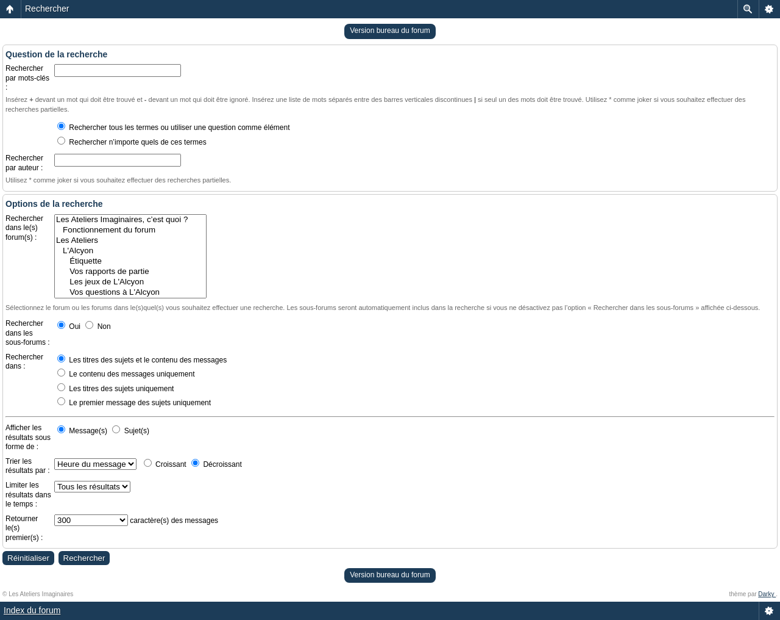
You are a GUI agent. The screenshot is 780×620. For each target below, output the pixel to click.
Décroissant (216, 464)
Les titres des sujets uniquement (115, 388)
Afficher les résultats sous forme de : (28, 437)
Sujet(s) (130, 431)
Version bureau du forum (390, 30)
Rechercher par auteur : (24, 163)
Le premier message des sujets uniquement (134, 402)
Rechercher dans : (24, 362)
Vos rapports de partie (130, 272)
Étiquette (130, 261)
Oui (68, 326)
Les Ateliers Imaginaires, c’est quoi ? (130, 220)
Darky (767, 594)
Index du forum (32, 610)
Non (97, 326)
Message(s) (83, 431)
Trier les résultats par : (27, 466)
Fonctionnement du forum (130, 230)
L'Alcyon (130, 251)
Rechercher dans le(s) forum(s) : (24, 228)
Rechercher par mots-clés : (27, 78)
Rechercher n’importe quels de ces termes (132, 142)
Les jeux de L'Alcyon (130, 282)
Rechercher (47, 8)
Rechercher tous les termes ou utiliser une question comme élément (173, 127)
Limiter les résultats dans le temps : (28, 494)
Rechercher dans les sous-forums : (27, 333)
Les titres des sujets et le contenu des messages (142, 360)
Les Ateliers (130, 241)
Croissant (165, 464)
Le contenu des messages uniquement (125, 374)
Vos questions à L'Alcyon (130, 292)
